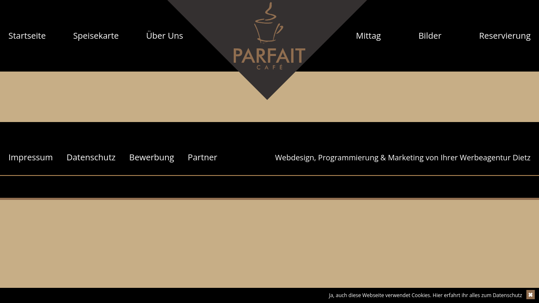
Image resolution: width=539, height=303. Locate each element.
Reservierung (505, 35)
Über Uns (164, 35)
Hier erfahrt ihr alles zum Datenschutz (477, 295)
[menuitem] (27, 35)
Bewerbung (151, 157)
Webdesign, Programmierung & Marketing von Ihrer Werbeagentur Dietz (403, 157)
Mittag (368, 35)
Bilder (430, 35)
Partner (202, 157)
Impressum (30, 157)
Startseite (27, 35)
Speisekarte (96, 35)
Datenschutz (91, 157)
